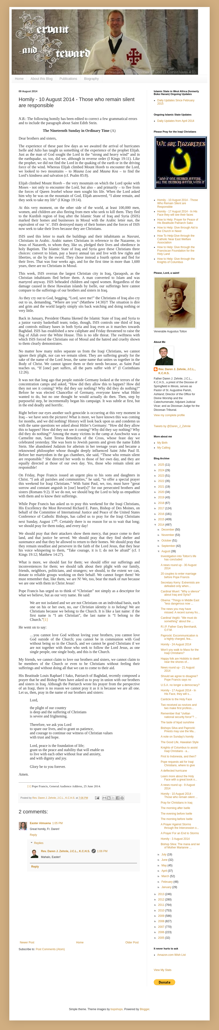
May (164, 865)
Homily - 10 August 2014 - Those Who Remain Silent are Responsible (177, 203)
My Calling (163, 447)
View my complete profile (169, 415)
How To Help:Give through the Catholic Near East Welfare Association (176, 239)
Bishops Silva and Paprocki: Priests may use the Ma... (178, 729)
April (164, 870)
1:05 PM (57, 823)
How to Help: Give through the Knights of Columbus (176, 260)
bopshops (117, 1009)
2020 (161, 492)
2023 (161, 475)
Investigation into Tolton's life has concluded (178, 558)
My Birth (162, 442)
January (166, 887)
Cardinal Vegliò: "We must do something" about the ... (179, 619)
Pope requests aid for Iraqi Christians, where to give (178, 763)
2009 (161, 916)
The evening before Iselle (176, 813)
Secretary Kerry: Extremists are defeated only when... (180, 584)
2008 (161, 921)
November (168, 535)
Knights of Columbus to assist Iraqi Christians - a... (179, 749)
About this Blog (41, 79)
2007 (161, 926)
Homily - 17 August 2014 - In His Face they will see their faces (177, 213)
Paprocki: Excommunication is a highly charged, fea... (179, 637)
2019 (161, 497)
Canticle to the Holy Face (176, 699)
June (164, 859)
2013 (161, 894)
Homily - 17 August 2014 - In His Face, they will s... (178, 692)
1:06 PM (102, 851)
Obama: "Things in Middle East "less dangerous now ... (180, 602)
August (166, 551)
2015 (161, 519)
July (164, 854)
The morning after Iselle (175, 808)
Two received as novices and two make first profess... (179, 706)
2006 (161, 932)
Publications (68, 79)
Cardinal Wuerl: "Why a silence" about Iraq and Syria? (180, 593)
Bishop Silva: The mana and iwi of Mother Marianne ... (180, 846)
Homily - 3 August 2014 (175, 838)
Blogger (144, 1009)
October (166, 540)
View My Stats (162, 970)
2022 (161, 481)
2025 (161, 464)
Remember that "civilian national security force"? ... (179, 715)
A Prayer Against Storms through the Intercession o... (180, 826)
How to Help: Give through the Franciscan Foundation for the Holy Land (176, 251)
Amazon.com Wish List (171, 954)
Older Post (132, 942)
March (165, 876)
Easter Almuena (40, 823)
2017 (161, 508)
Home (19, 79)
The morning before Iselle (176, 819)
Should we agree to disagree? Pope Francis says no (179, 678)
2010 (161, 910)
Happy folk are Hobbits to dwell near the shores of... (180, 660)
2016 (161, 514)
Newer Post (27, 942)
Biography (91, 79)
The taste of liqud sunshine (177, 722)
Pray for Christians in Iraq (176, 802)
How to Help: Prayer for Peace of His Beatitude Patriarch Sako (177, 221)
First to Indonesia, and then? (178, 756)
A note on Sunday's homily (177, 736)
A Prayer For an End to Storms (180, 833)
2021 (161, 486)
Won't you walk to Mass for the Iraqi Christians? (180, 651)
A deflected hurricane (174, 770)
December (168, 529)
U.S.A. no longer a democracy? (180, 685)
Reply (33, 835)
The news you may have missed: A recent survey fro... (180, 610)
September (168, 546)
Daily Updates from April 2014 (175, 121)
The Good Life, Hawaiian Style (179, 742)
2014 (161, 524)
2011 (161, 905)
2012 (161, 899)
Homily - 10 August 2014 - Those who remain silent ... (179, 795)
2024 (161, 470)
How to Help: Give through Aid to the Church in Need (177, 229)
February (167, 881)
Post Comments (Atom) (50, 949)
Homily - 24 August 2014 (176, 644)
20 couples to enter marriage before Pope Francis (178, 575)
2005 (161, 937)
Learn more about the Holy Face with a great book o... (179, 778)
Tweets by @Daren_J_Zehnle (172, 426)
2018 (161, 503)
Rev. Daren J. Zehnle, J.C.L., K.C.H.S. (65, 851)
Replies (38, 843)
